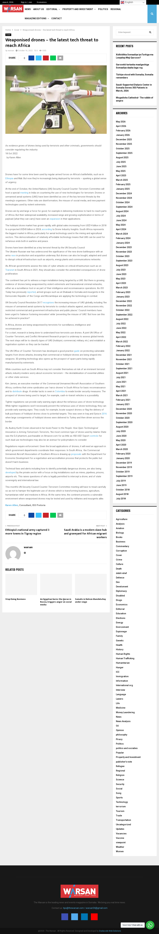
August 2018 (122, 494)
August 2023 (122, 265)
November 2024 (124, 198)
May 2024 (120, 225)
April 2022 (121, 337)
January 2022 (123, 350)
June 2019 (121, 485)
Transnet (9, 270)
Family (119, 636)
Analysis (120, 524)
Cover (8, 35)
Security (120, 784)
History (119, 649)
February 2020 (123, 453)
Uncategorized (123, 824)
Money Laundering (125, 712)
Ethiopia (9, 178)
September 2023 (124, 260)
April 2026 (121, 126)
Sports (119, 797)
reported (31, 292)
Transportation (123, 820)
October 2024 (122, 202)
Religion (120, 775)
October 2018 (122, 489)
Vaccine (120, 838)
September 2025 (124, 153)
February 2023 (123, 292)
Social (119, 788)
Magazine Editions (35, 18)
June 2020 (121, 436)
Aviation (120, 528)
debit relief (121, 573)
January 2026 (123, 135)
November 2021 (124, 359)
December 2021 (124, 355)
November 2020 (124, 413)
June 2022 (121, 328)
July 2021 (121, 377)
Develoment (122, 586)
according (47, 229)
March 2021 (122, 395)
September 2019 (124, 476)
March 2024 (122, 234)
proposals (76, 454)
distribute (17, 391)
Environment (122, 627)
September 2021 (124, 368)
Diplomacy (121, 591)
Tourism (120, 811)
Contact (56, 18)
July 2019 (121, 481)
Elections (120, 618)
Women (120, 851)
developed (10, 472)
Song (118, 793)
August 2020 (122, 427)
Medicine (120, 708)
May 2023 (120, 278)
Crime (119, 559)
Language (121, 694)
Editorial (52, 9)
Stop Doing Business (15, 599)
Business (120, 541)
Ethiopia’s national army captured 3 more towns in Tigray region (27, 532)
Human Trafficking (125, 658)
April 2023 (121, 283)
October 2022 (122, 310)
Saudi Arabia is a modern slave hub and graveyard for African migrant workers (85, 534)
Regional (116, 9)
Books (119, 537)
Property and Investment (77, 9)
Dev (118, 582)
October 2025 (122, 148)
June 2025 (121, 166)
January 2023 (123, 296)
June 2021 (121, 382)
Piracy (119, 739)
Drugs (119, 600)
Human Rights (123, 654)
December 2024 (124, 193)
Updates (120, 829)
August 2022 (122, 319)
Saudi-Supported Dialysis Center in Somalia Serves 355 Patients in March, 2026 (134, 88)
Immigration (122, 676)
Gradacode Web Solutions (110, 931)
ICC (117, 672)
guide (77, 351)
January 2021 (123, 404)
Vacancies (121, 833)
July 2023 (121, 270)
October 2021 (122, 364)
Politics (103, 9)
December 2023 (124, 247)
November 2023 (124, 252)
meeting (24, 192)
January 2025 (123, 189)
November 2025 (124, 144)
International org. (124, 685)
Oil (117, 726)
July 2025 (121, 162)
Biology (120, 533)
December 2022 (124, 301)
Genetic (120, 640)
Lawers (119, 699)
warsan (11, 51)
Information (122, 681)
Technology (122, 802)
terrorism (121, 806)
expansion (55, 218)
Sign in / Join (25, 2)
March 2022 (122, 341)
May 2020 (120, 440)
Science (120, 779)
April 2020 (121, 445)
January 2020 (123, 458)
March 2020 (122, 449)
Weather (120, 847)
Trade (119, 815)
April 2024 (121, 229)
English (127, 2)
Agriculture (121, 519)
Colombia (60, 391)
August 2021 (122, 373)
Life (118, 703)
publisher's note (124, 762)
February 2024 (123, 238)
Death (119, 569)
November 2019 (124, 467)
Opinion (120, 730)
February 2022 (123, 346)
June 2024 (121, 220)
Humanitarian (123, 663)
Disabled (120, 595)
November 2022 (124, 305)
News (28, 9)
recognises (48, 302)
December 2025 (124, 139)
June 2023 (121, 274)
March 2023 (122, 287)
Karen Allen (11, 505)
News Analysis (123, 721)
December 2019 (124, 463)
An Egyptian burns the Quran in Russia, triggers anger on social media (56, 601)
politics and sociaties (127, 748)
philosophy (121, 734)
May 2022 (120, 332)
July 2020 (121, 431)
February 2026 (123, 130)
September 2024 (124, 207)
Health (119, 645)
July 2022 (121, 323)
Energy (119, 622)
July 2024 (121, 216)
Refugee (120, 766)
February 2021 (123, 400)
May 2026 (120, 121)
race (13, 255)
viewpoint (120, 842)
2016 (104, 413)
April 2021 (121, 391)
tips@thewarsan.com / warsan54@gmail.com (85, 908)
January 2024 (123, 243)
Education (121, 613)
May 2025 (120, 171)
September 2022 (124, 314)
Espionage (121, 631)
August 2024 (122, 211)
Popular (120, 752)
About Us (38, 9)
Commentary (122, 546)
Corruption (121, 551)
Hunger (119, 667)
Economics (42, 2)
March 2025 (122, 180)
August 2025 (122, 157)
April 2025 (121, 175)
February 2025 (123, 184)
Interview (120, 690)
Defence (120, 577)
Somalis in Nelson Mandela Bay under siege (90, 600)
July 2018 (121, 498)
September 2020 (124, 422)
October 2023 (122, 256)
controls (94, 435)
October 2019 (122, 471)
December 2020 (124, 409)
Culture (119, 564)
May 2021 (120, 386)
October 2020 (122, 418)
